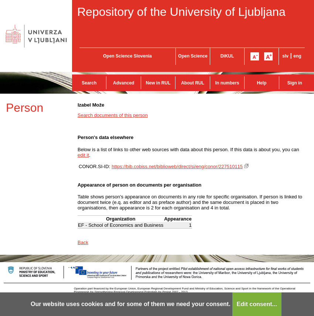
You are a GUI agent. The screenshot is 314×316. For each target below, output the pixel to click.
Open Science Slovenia (127, 56)
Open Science (192, 56)
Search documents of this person (113, 115)
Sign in (294, 83)
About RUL (192, 83)
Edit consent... (257, 304)
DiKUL (227, 56)
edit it (83, 155)
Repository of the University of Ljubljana (181, 11)
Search (89, 83)
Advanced (123, 83)
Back (83, 242)
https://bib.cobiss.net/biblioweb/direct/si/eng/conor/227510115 (177, 166)
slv (285, 56)
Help (261, 83)
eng (297, 56)
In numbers (227, 83)
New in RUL (158, 83)
